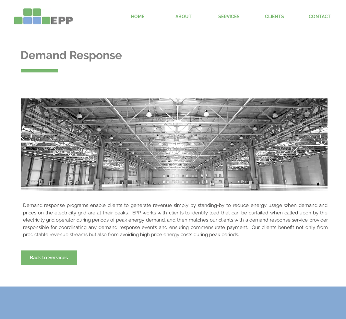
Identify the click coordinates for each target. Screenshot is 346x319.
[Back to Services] (49, 257)
